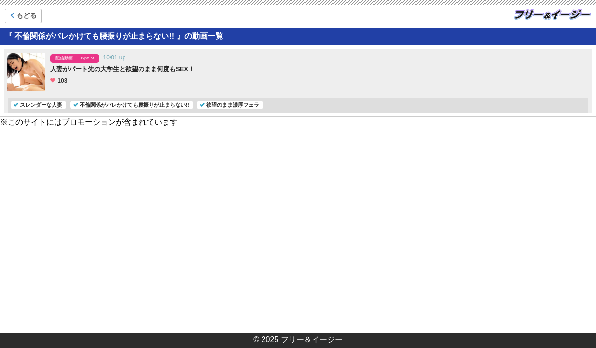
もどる (23, 15)
